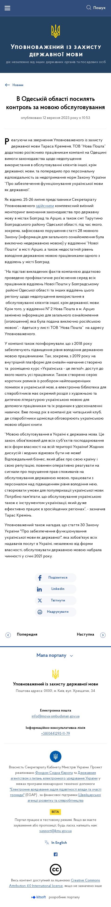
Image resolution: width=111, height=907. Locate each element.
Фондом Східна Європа (54, 773)
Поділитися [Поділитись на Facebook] (57, 578)
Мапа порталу (52, 655)
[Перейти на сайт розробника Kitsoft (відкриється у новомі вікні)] (39, 897)
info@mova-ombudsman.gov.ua (55, 716)
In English (59, 843)
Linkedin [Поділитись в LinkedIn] (57, 589)
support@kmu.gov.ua (55, 831)
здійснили (45, 206)
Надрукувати (58, 612)
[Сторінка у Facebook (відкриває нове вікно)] (55, 854)
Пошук (99, 8)
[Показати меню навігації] (7, 8)
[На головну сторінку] (55, 44)
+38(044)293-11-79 (55, 734)
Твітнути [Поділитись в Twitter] (58, 600)
